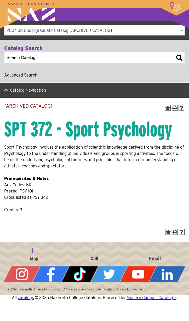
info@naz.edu (155, 253)
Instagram (21, 274)
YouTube (138, 274)
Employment (136, 289)
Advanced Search (20, 75)
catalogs (26, 297)
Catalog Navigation (28, 90)
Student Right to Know (108, 289)
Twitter (109, 274)
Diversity (84, 289)
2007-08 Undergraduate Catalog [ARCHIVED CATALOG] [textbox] (59, 30)
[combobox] (94, 30)
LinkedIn (167, 274)
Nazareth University (31, 12)
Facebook (50, 274)
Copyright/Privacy (62, 289)
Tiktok (79, 274)
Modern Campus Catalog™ (151, 297)
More (175, 6)
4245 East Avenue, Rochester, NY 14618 (34, 253)
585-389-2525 (94, 253)
